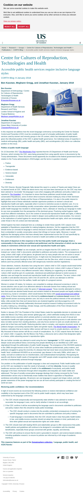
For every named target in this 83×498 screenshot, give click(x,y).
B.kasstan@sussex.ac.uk (10, 100)
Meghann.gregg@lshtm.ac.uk (12, 116)
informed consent (45, 289)
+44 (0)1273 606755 (9, 477)
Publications (6, 50)
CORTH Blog (18, 50)
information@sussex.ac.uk (10, 480)
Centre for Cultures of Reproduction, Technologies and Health (49, 48)
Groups (21, 48)
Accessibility (6, 491)
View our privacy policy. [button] (12, 21)
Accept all (23, 26)
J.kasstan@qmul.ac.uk (9, 128)
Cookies (22, 491)
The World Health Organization (65, 327)
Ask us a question (8, 471)
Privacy (15, 491)
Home (4, 48)
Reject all (10, 26)
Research (12, 48)
